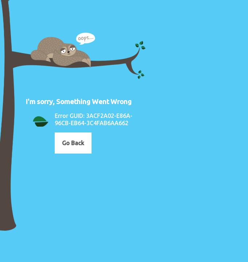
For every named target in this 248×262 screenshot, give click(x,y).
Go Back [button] (73, 143)
